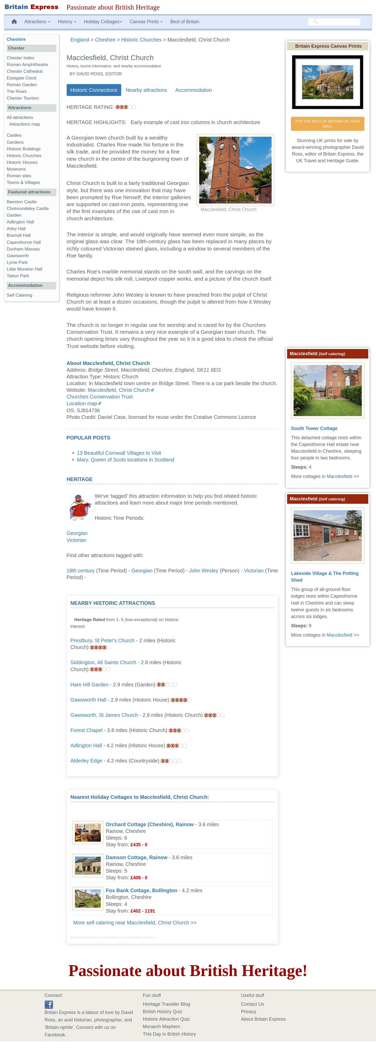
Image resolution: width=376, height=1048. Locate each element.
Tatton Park (18, 275)
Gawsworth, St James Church (104, 715)
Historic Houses (22, 162)
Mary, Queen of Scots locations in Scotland (125, 459)
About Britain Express (263, 1019)
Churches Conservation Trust (100, 397)
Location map (82, 403)
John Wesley (203, 570)
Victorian (77, 540)
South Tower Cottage (314, 428)
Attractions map (24, 124)
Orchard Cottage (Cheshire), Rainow (150, 824)
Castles (14, 135)
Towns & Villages (23, 182)
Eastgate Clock (21, 78)
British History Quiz (162, 1011)
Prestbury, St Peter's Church (103, 640)
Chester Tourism (23, 98)
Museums (16, 169)
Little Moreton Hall (24, 269)
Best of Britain (184, 21)
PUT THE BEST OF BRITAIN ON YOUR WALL (328, 123)
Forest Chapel (87, 730)
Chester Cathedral (25, 71)
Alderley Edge (86, 760)
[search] (334, 22)
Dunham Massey (23, 249)
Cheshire (16, 39)
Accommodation (193, 90)
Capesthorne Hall (24, 242)
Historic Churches (24, 155)
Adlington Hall (86, 745)
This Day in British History (169, 1034)
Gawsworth (18, 255)
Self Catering (19, 295)
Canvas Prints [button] (146, 21)
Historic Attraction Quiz (166, 1019)
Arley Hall (16, 228)
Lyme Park (17, 262)
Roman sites (19, 175)
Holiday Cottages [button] (103, 21)
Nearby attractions (146, 90)
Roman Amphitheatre (27, 64)
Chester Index (20, 57)
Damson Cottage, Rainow (137, 857)
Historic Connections (94, 90)
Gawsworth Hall (88, 700)
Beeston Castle (22, 201)
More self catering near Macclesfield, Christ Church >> (135, 922)
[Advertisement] (235, 632)
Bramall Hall (18, 235)
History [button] (67, 21)
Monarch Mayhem (161, 1026)
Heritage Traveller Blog (166, 1004)
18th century (81, 570)
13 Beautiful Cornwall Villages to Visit (119, 453)
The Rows (17, 91)
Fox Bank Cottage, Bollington (142, 890)
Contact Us (252, 1004)
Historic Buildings (24, 149)
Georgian (77, 533)
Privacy (248, 1011)
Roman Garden (22, 84)
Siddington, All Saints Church (103, 662)
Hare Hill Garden (90, 684)
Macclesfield (339, 476)
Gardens (15, 142)
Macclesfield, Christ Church (119, 390)
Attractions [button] (37, 21)
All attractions (20, 117)
